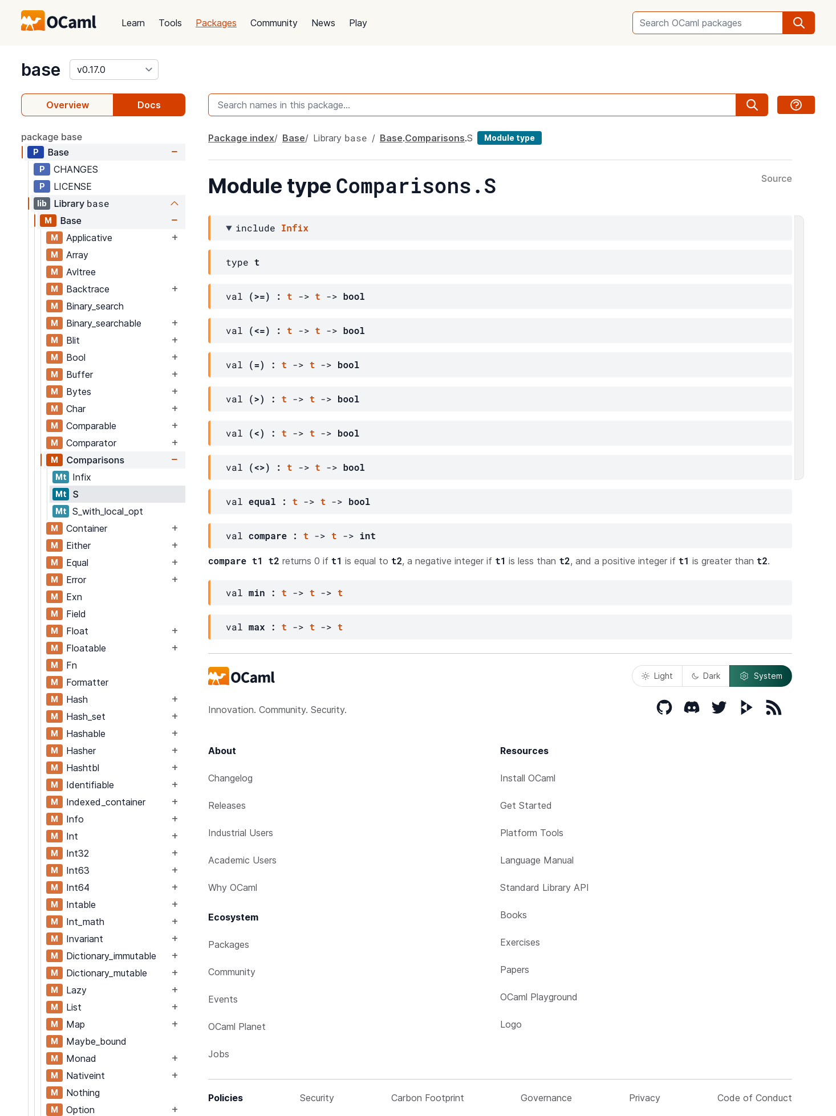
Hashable (85, 733)
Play (358, 22)
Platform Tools (531, 832)
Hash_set (85, 716)
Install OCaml (527, 778)
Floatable (86, 648)
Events (223, 999)
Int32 (77, 853)
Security (317, 1097)
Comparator (91, 443)
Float (77, 631)
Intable (81, 904)
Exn (74, 596)
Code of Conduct (754, 1097)
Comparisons (95, 460)
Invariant (84, 938)
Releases (227, 805)
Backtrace (87, 289)
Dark (706, 676)
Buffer (79, 374)
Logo (511, 1024)
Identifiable (90, 785)
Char (76, 408)
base (40, 69)
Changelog (230, 778)
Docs (149, 105)
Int (72, 836)
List (74, 1007)
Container (86, 528)
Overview (67, 105)
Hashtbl (82, 767)
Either (78, 545)
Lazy (76, 990)
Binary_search (95, 306)
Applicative (89, 237)
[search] (799, 22)
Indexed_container (105, 802)
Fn (71, 665)
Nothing (83, 1092)
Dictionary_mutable (106, 973)
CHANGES (76, 169)
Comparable (91, 425)
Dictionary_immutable (111, 956)
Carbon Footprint (427, 1097)
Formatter (87, 682)
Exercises (520, 942)
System (760, 676)
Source (776, 179)
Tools (170, 22)
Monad (81, 1058)
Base (58, 152)
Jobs (218, 1054)
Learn (133, 22)
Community (274, 22)
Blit (73, 340)
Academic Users (242, 860)
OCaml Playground (539, 997)
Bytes (78, 391)
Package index (241, 138)
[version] (114, 69)
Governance (546, 1097)
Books (513, 915)
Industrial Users (240, 832)
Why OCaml (232, 887)
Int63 (78, 870)
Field (76, 614)
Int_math (85, 921)
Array (77, 254)
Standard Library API (544, 887)
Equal (77, 562)
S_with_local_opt (107, 511)
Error (76, 579)
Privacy (644, 1097)
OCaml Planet (237, 1026)
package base (51, 136)
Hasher (81, 750)
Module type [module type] (509, 137)
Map (75, 1024)
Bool (76, 357)
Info (75, 819)
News (323, 22)
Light (657, 676)
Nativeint (85, 1075)
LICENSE (73, 186)
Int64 (78, 887)
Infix (81, 477)
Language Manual (537, 860)
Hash (77, 699)
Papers (514, 969)
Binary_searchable (103, 323)
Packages (216, 22)
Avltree (81, 272)
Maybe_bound (96, 1041)
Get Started (526, 805)
